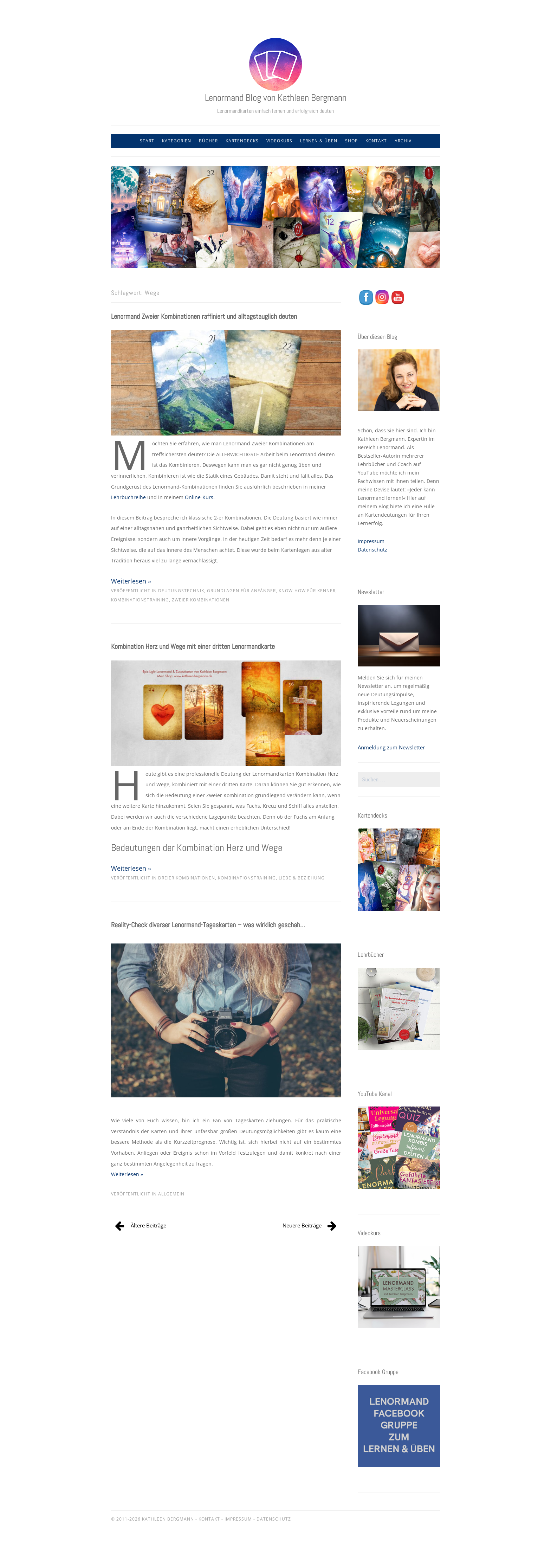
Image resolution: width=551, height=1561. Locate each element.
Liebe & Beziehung (302, 878)
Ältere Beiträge (148, 1225)
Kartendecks (242, 141)
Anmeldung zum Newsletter (391, 747)
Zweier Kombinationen (200, 600)
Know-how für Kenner (307, 591)
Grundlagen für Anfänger (241, 591)
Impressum (371, 541)
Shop (351, 141)
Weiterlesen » (131, 581)
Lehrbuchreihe (128, 497)
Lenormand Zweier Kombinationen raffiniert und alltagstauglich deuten (204, 316)
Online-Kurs (199, 497)
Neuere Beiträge (302, 1225)
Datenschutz (372, 549)
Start (147, 141)
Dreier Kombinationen (186, 878)
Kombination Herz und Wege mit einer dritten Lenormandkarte (193, 646)
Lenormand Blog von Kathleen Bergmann (275, 98)
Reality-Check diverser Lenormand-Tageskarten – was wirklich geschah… (208, 924)
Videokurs (279, 141)
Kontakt (376, 141)
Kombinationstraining (140, 600)
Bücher (208, 141)
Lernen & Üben (318, 141)
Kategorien (176, 141)
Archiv (403, 141)
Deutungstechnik (181, 591)
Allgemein (171, 1194)
